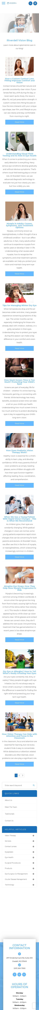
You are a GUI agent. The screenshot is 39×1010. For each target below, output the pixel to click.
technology (9, 885)
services (8, 841)
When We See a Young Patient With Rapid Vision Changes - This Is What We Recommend (19, 519)
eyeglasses (9, 852)
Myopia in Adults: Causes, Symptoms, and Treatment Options (19, 225)
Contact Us (9, 821)
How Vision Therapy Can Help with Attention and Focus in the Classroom (19, 736)
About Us (8, 800)
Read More (19, 122)
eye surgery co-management (16, 874)
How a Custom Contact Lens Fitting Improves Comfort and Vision (19, 81)
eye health (9, 857)
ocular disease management (16, 879)
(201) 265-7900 (19, 968)
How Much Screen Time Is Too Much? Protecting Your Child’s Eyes (19, 382)
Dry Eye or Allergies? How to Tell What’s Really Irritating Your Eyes (19, 672)
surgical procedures (13, 863)
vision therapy (10, 835)
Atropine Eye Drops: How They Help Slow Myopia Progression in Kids (19, 588)
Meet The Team (11, 807)
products (8, 868)
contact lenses (10, 846)
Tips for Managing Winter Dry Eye (19, 305)
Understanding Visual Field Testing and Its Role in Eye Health (19, 155)
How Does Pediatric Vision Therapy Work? (19, 451)
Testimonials (9, 814)
